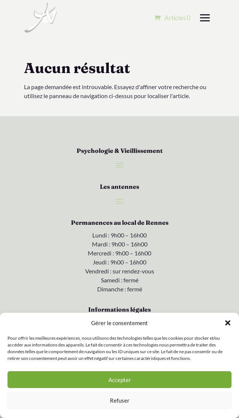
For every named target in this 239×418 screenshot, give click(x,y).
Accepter (119, 379)
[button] (227, 323)
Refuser (119, 400)
